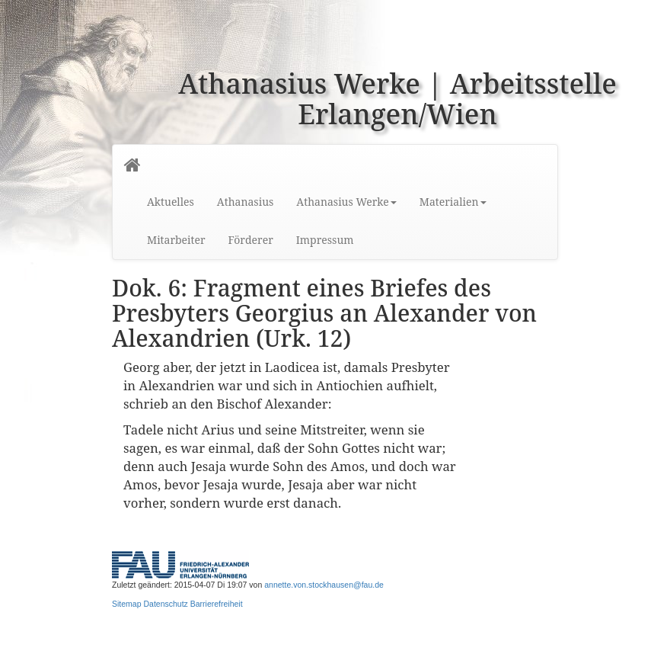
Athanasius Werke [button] (346, 201)
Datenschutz (165, 603)
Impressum (325, 239)
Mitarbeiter (176, 239)
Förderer (250, 239)
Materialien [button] (453, 201)
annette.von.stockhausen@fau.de (324, 584)
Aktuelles (170, 201)
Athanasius (245, 201)
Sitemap (127, 603)
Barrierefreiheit (216, 603)
